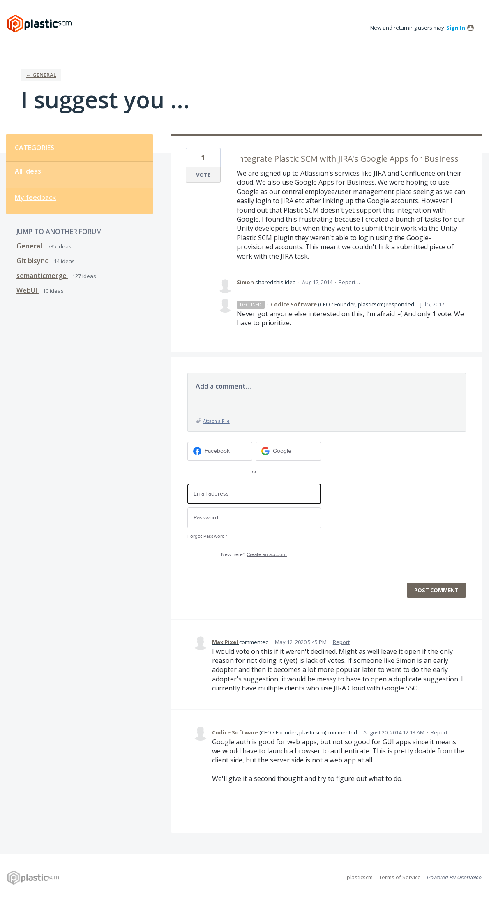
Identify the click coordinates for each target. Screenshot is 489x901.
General (30, 245)
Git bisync (33, 260)
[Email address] (254, 494)
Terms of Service (400, 877)
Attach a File (216, 421)
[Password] (254, 517)
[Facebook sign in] (220, 451)
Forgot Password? (207, 536)
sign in (455, 27)
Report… (349, 282)
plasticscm (360, 877)
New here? (254, 554)
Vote (203, 174)
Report (341, 642)
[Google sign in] (288, 451)
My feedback (35, 197)
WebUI (27, 290)
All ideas (28, 171)
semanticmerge (42, 275)
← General (41, 75)
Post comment (436, 590)
